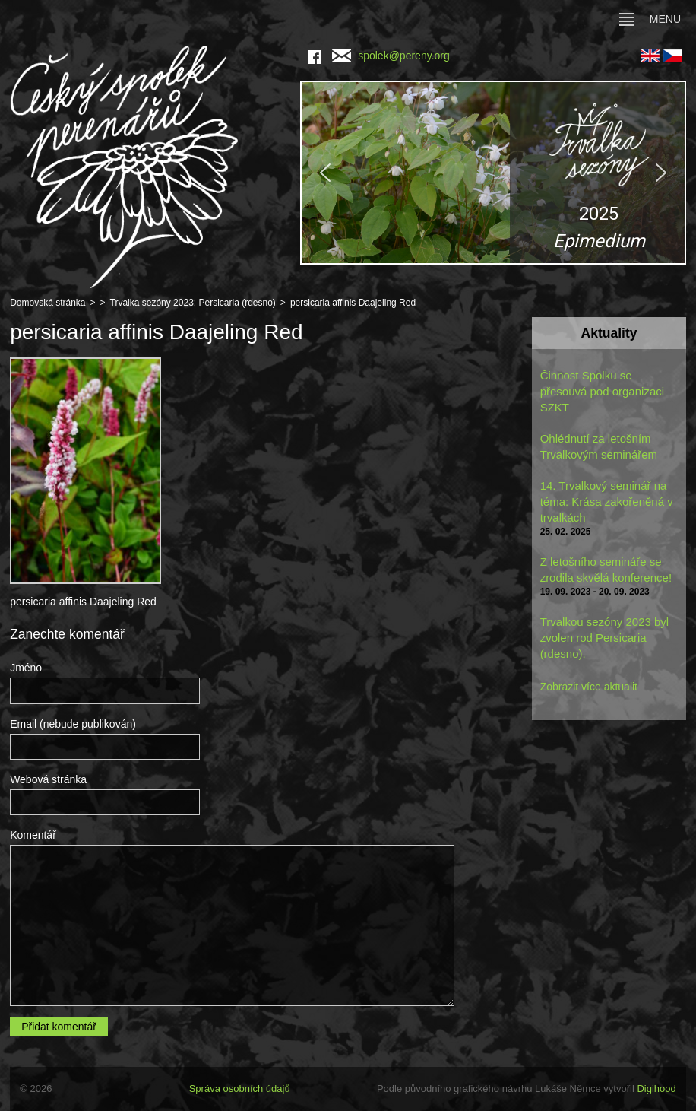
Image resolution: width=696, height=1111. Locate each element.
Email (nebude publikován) (73, 724)
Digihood (656, 1088)
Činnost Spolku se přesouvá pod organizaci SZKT (602, 391)
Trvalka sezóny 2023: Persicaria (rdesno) (193, 302)
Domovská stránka (47, 302)
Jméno (26, 668)
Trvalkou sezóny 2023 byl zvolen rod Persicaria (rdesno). (604, 637)
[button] (493, 172)
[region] (493, 172)
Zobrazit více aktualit (588, 687)
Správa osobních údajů (239, 1088)
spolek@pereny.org (391, 55)
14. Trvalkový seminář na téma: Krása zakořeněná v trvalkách (606, 501)
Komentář (33, 835)
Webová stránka (48, 779)
